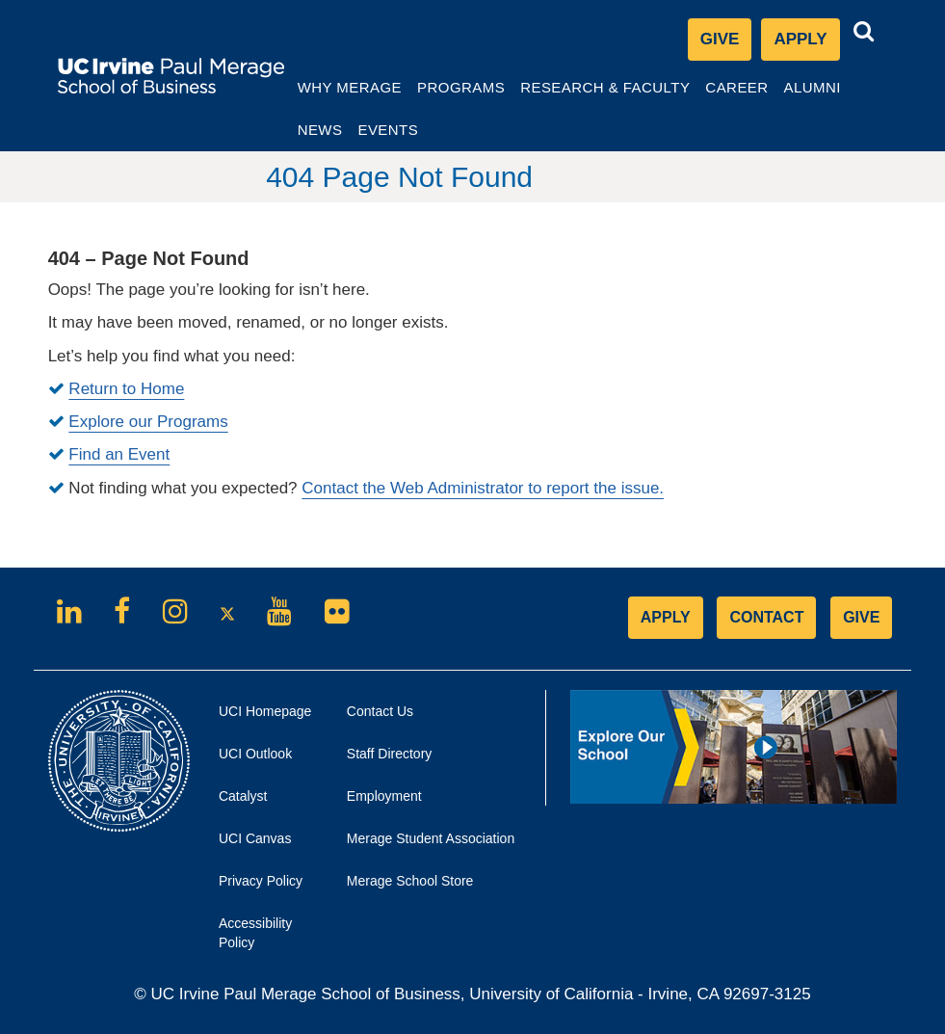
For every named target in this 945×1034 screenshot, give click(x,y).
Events (407, 128)
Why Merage (367, 92)
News (338, 128)
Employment (384, 795)
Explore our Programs (147, 420)
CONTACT (766, 616)
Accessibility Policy (255, 932)
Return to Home (126, 388)
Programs (479, 92)
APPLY (666, 616)
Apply (806, 43)
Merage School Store (431, 885)
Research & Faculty (623, 92)
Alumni (834, 92)
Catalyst (265, 800)
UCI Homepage (268, 715)
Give (720, 38)
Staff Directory (389, 752)
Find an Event (119, 454)
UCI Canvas (268, 843)
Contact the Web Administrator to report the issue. (483, 487)
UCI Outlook (268, 758)
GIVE (861, 616)
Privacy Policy (268, 885)
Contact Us (380, 710)
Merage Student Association (430, 837)
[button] (864, 31)
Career (759, 92)
